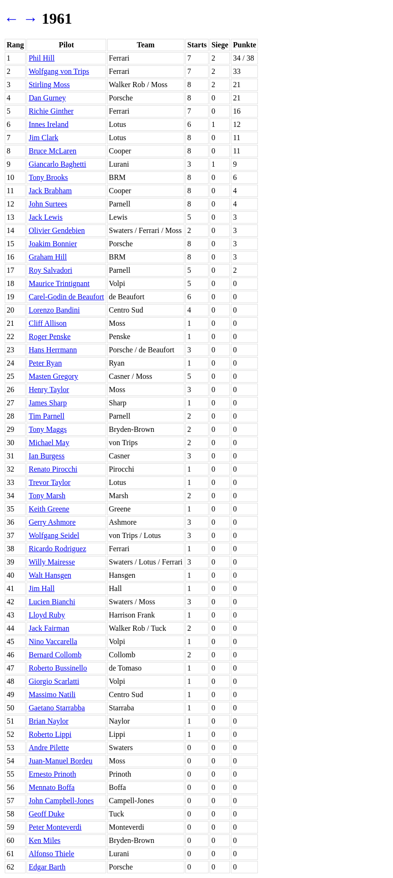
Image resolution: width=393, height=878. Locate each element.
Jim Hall (41, 588)
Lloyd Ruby (46, 615)
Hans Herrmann (52, 350)
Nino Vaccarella (52, 641)
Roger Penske (49, 336)
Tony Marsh (46, 496)
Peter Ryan (45, 363)
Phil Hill (41, 58)
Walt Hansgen (49, 575)
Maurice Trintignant (58, 283)
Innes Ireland (48, 124)
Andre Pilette (48, 748)
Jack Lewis (45, 217)
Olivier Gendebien (56, 230)
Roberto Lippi (49, 734)
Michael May (48, 443)
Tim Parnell (46, 416)
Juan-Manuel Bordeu (60, 761)
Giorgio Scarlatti (53, 681)
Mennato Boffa (51, 787)
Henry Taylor (48, 389)
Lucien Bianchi (51, 602)
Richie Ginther (50, 111)
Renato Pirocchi (52, 469)
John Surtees (47, 204)
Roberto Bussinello (57, 668)
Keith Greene (48, 509)
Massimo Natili (51, 694)
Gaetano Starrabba (56, 708)
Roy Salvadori (50, 270)
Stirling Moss (49, 85)
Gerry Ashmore (51, 522)
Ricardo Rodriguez (57, 549)
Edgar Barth (46, 867)
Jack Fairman (48, 628)
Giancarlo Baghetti (57, 164)
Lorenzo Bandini (54, 310)
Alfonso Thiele (51, 854)
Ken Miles (44, 840)
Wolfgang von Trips (58, 71)
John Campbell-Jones (60, 801)
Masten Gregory (53, 376)
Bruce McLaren (52, 151)
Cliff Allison (47, 323)
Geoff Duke (46, 814)
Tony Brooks (48, 177)
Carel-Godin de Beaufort (66, 297)
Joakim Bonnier (52, 244)
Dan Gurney (47, 98)
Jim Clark (43, 138)
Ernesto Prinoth (52, 774)
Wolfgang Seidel (53, 535)
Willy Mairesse (51, 562)
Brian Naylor (48, 721)
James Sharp (47, 403)
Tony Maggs (47, 429)
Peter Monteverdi (55, 827)
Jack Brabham (50, 191)
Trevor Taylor (49, 482)
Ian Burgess (46, 456)
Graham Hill (47, 257)
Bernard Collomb (55, 655)
